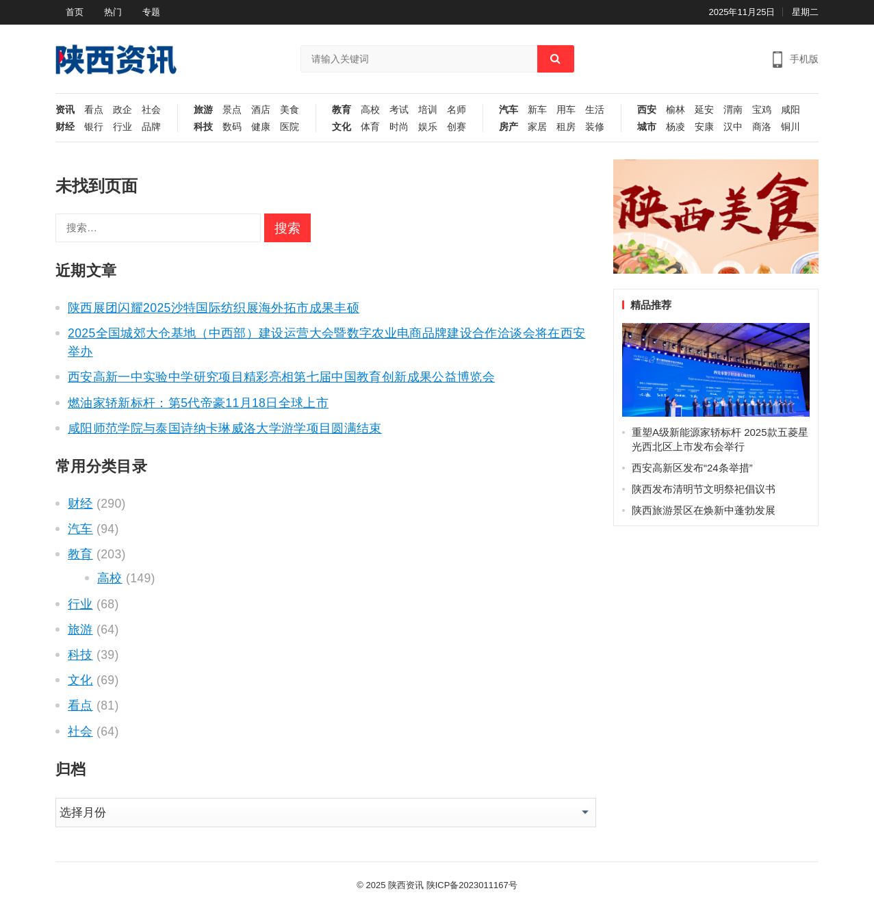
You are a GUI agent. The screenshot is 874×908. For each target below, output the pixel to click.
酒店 (260, 110)
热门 (113, 12)
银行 (93, 127)
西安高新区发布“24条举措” (692, 468)
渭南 (733, 110)
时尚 (399, 127)
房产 (508, 127)
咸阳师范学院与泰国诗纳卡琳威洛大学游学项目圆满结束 (225, 428)
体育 (370, 127)
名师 (456, 110)
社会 (151, 110)
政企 (122, 110)
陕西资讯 (406, 885)
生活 (594, 110)
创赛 (456, 127)
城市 (646, 127)
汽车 (508, 110)
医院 (289, 127)
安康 (704, 127)
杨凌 (675, 127)
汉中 (733, 127)
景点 (232, 110)
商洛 (761, 127)
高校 (370, 110)
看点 (93, 110)
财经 (65, 127)
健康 (260, 127)
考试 (399, 110)
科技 (203, 127)
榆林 (675, 110)
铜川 (790, 127)
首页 (74, 12)
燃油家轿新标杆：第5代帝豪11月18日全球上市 (198, 403)
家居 (537, 127)
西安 (646, 110)
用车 (566, 110)
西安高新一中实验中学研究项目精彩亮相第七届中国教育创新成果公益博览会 (281, 377)
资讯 (65, 110)
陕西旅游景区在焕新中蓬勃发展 (703, 510)
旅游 (203, 110)
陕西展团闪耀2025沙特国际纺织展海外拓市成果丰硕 (213, 308)
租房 (566, 127)
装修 (594, 127)
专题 (151, 12)
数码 (232, 127)
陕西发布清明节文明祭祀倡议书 (703, 489)
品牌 (151, 127)
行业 (122, 127)
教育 (341, 110)
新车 (537, 110)
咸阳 (790, 110)
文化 (341, 127)
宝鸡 (761, 110)
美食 (289, 110)
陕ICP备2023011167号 (471, 885)
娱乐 (427, 127)
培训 (427, 110)
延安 (704, 110)
